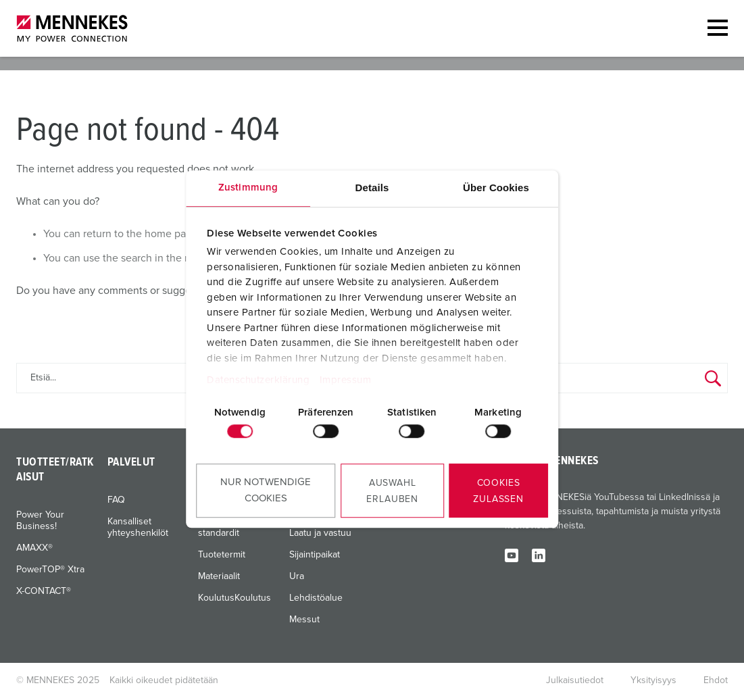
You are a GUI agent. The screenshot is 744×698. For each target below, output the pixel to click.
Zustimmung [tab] (248, 187)
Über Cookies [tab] (496, 187)
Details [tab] (372, 187)
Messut (304, 619)
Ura (296, 576)
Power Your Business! (40, 520)
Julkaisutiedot (574, 680)
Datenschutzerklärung (258, 380)
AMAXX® (34, 548)
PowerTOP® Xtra (50, 569)
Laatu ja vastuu (320, 533)
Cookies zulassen (498, 491)
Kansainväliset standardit (227, 527)
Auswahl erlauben (392, 491)
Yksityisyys (653, 680)
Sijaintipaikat (314, 554)
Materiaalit (219, 576)
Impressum (346, 380)
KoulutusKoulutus (234, 598)
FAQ (116, 500)
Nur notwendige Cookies (265, 490)
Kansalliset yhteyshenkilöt (137, 527)
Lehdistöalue (316, 598)
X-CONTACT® (43, 591)
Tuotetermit (221, 554)
